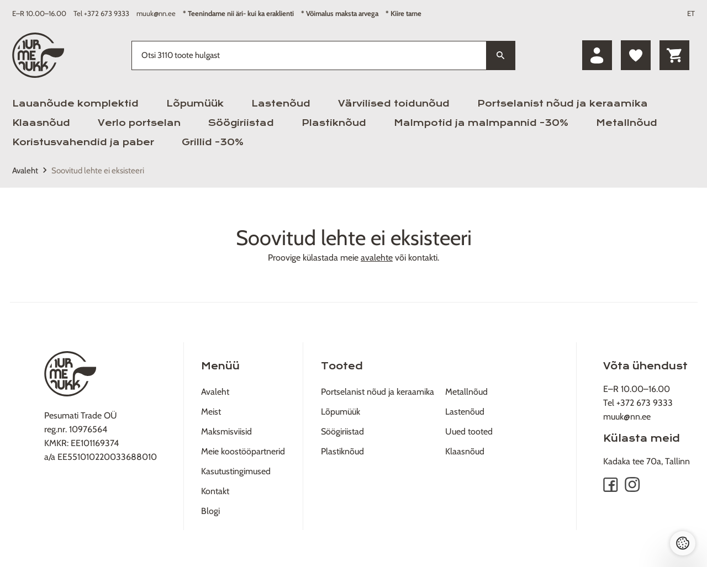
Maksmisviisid (226, 431)
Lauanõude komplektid (75, 103)
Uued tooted (469, 431)
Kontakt (215, 491)
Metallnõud (626, 123)
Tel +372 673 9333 (101, 13)
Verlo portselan (139, 123)
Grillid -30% (213, 142)
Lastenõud (280, 103)
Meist (211, 411)
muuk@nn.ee (156, 13)
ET (691, 13)
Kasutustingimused (236, 471)
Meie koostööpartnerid (243, 451)
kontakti (422, 257)
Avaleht (25, 171)
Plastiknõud (334, 123)
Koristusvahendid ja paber (83, 142)
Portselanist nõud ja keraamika (562, 103)
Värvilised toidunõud (394, 103)
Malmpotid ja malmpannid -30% (481, 123)
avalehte (377, 257)
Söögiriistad (241, 123)
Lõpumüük (195, 103)
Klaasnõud (41, 123)
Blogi (210, 511)
